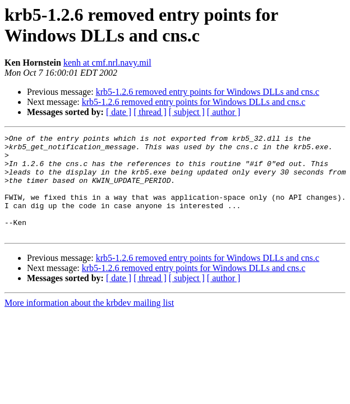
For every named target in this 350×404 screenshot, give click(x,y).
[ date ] (118, 112)
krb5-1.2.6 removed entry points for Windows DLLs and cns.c (208, 92)
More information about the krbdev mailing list (89, 323)
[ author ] (224, 112)
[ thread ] (150, 112)
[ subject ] (187, 112)
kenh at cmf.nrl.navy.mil (107, 62)
